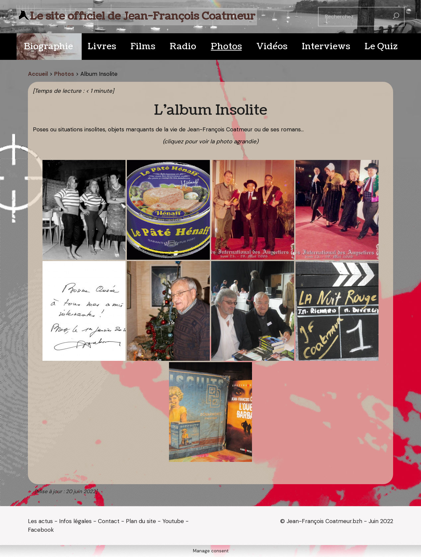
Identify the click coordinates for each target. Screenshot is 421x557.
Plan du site (141, 521)
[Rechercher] (396, 16)
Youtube (173, 521)
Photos (64, 73)
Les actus (40, 521)
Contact (109, 521)
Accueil (38, 73)
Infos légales (75, 521)
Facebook (41, 529)
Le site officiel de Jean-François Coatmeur (142, 16)
